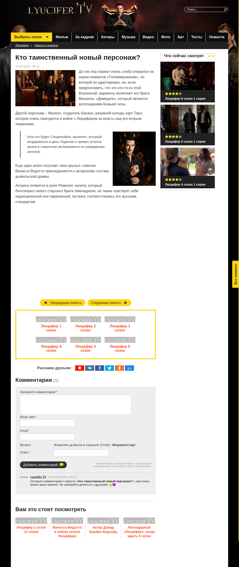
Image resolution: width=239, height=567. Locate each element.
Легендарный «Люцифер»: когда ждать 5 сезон (139, 534)
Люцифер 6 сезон (120, 351)
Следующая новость (106, 303)
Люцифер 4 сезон (51, 351)
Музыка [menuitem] (129, 37)
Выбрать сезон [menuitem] (28, 37)
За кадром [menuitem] (84, 37)
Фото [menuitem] (165, 37)
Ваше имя (27, 419)
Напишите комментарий (37, 394)
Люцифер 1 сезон (51, 329)
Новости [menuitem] (217, 37)
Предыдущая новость (66, 303)
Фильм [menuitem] (62, 37)
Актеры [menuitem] (108, 37)
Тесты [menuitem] (196, 37)
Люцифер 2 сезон (85, 329)
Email (24, 433)
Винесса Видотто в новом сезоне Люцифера (67, 534)
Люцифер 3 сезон (120, 329)
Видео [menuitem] (148, 37)
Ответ (24, 455)
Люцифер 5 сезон (85, 351)
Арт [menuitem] (180, 37)
